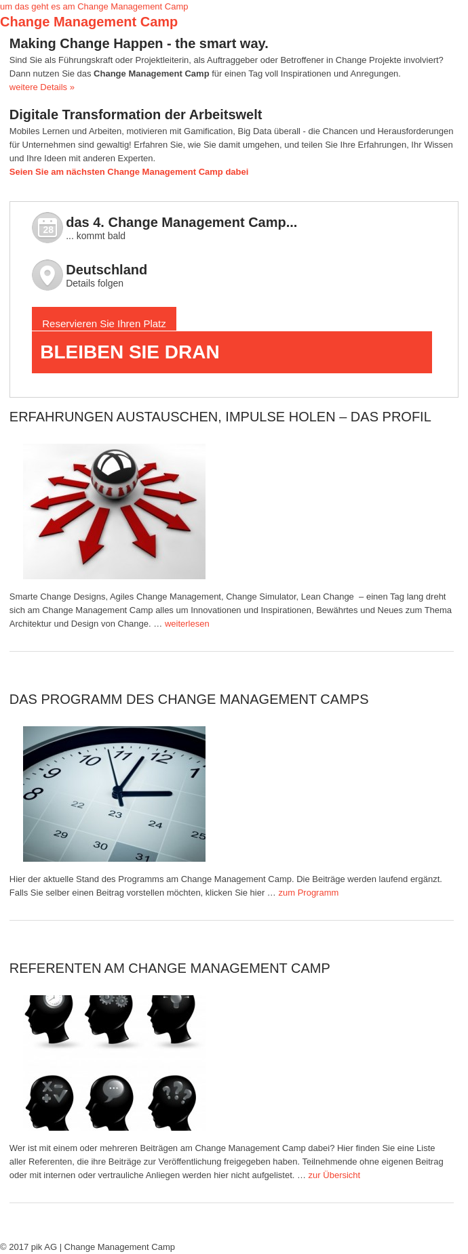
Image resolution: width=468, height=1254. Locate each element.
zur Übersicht (335, 1175)
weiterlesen (187, 624)
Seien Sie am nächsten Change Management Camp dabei (129, 172)
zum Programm (308, 892)
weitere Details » (42, 87)
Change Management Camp (89, 21)
